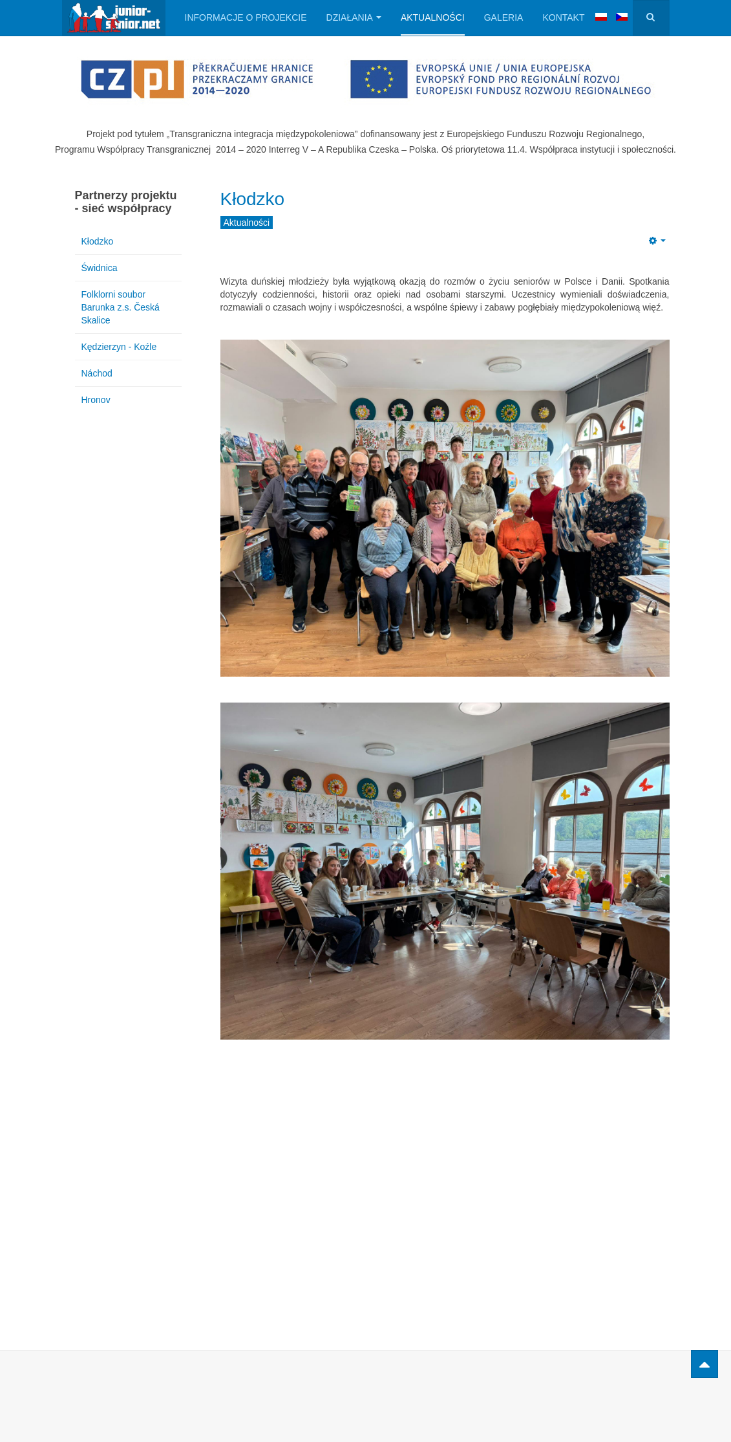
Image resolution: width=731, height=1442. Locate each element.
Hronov (96, 400)
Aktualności (433, 17)
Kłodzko (252, 199)
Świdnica (99, 268)
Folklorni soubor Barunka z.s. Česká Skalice (120, 307)
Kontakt (563, 17)
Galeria (504, 17)
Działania (353, 17)
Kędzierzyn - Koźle (119, 347)
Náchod (96, 373)
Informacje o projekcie (246, 17)
